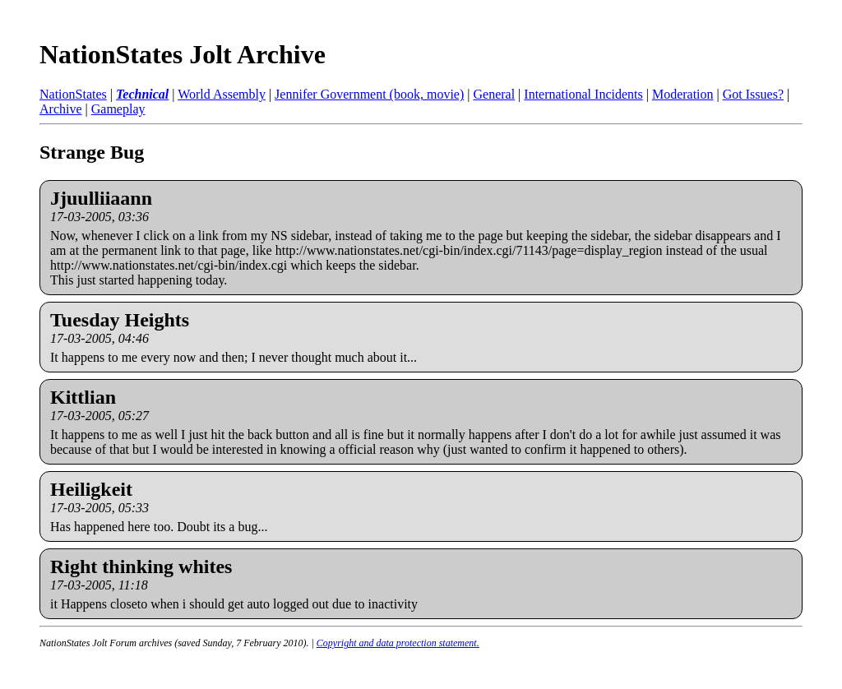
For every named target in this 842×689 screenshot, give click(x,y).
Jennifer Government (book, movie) (369, 94)
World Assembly (222, 94)
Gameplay (118, 109)
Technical (142, 94)
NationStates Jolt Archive (182, 54)
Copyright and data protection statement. (398, 643)
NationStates (73, 94)
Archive (60, 109)
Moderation (683, 94)
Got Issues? (753, 94)
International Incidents (583, 94)
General (494, 94)
